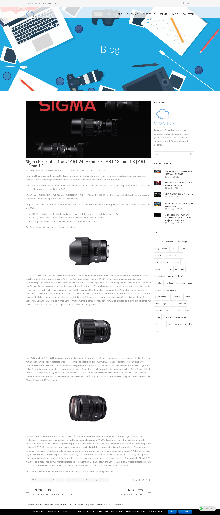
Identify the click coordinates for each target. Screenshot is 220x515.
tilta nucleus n (183, 309)
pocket (158, 288)
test (167, 309)
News (82, 169)
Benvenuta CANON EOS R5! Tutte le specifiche (178, 182)
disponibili (50, 478)
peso (190, 281)
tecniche (158, 309)
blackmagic (182, 240)
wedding (188, 322)
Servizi (164, 14)
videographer (181, 316)
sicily (157, 302)
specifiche (182, 302)
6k (162, 240)
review (187, 295)
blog (157, 247)
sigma (96, 478)
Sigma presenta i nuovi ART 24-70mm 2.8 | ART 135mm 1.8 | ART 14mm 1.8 (86, 162)
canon (174, 247)
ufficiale (104, 478)
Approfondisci (185, 512)
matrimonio (160, 274)
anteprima (170, 240)
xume (157, 329)
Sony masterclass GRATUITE (179, 192)
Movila (181, 274)
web (170, 322)
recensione (177, 295)
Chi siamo (132, 14)
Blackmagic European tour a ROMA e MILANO (178, 171)
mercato (60, 478)
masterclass (179, 268)
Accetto (172, 512)
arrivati (41, 478)
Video (157, 316)
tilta (173, 309)
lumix (157, 268)
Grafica (176, 261)
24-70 (34, 478)
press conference (162, 295)
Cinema (158, 254)
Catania (183, 247)
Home (119, 14)
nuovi (68, 478)
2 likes (101, 169)
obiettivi (75, 478)
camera (165, 247)
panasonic (180, 281)
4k (156, 240)
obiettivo (169, 281)
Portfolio (149, 14)
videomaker (160, 322)
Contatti (188, 14)
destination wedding (173, 254)
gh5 (168, 261)
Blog (175, 14)
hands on (186, 261)
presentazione (86, 478)
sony (173, 302)
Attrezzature (73, 169)
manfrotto (167, 268)
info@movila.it (35, 3)
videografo (168, 316)
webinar (178, 322)
